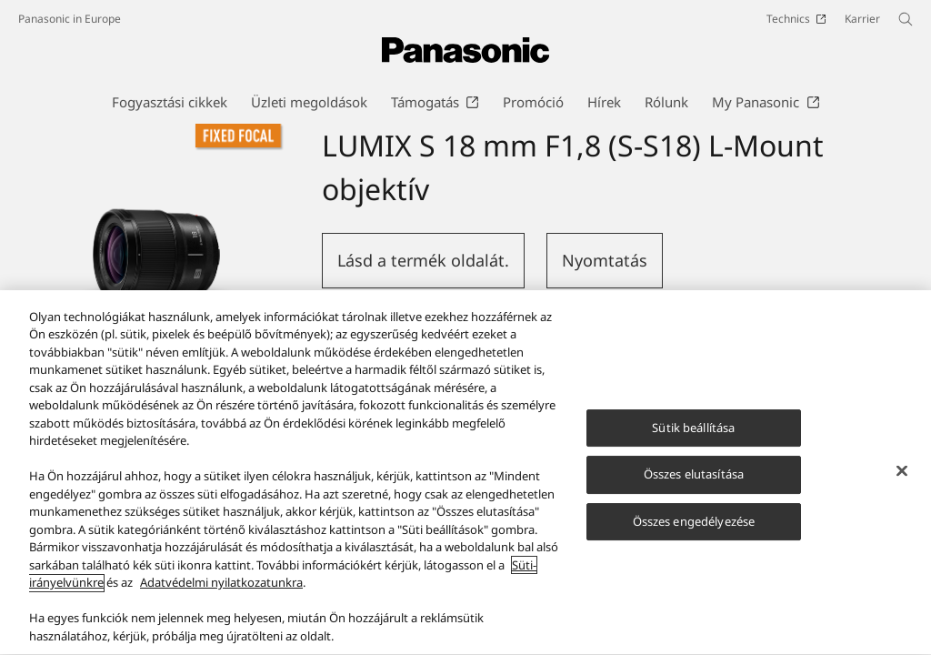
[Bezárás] (902, 483)
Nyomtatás (604, 260)
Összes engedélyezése (694, 534)
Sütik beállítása (693, 440)
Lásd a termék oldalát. (423, 260)
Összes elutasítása (694, 487)
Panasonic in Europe (69, 18)
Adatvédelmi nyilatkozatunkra (221, 596)
